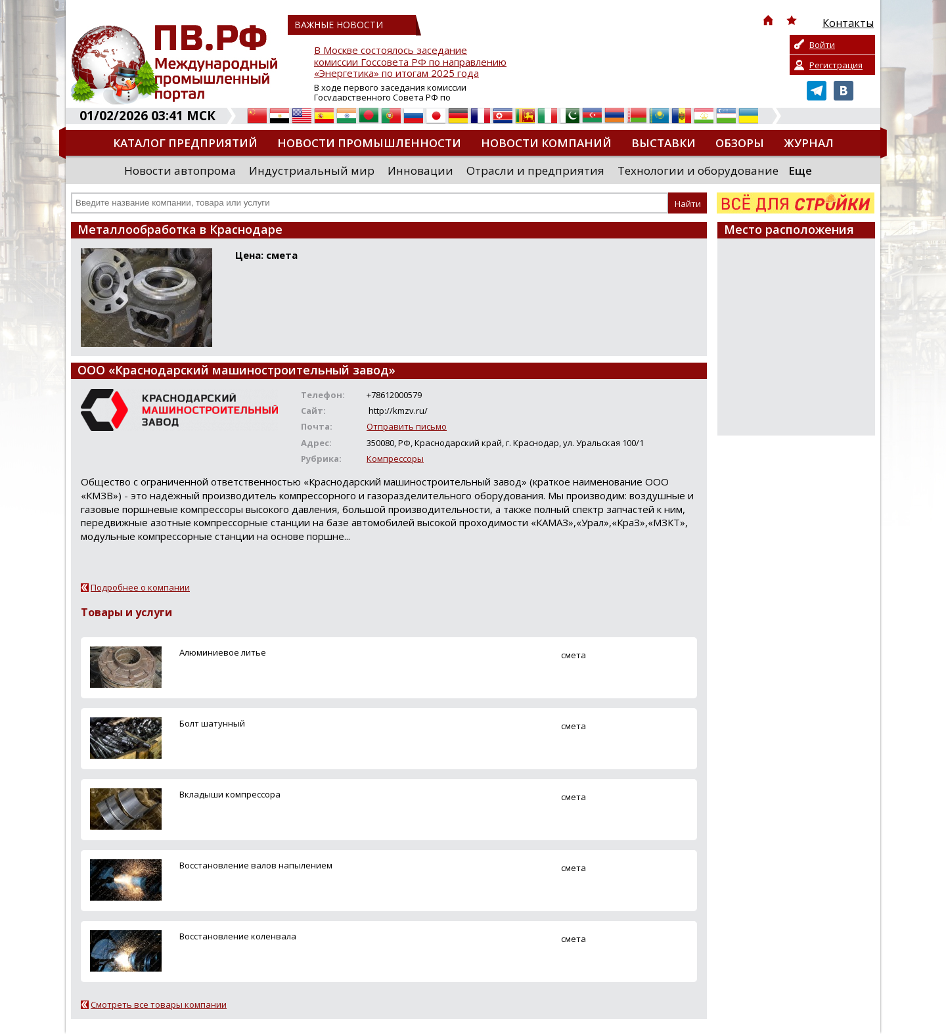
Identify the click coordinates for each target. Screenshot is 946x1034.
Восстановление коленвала (237, 936)
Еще (800, 170)
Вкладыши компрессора (230, 794)
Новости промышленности (369, 142)
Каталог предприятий (185, 142)
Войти (822, 45)
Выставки (663, 142)
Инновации (420, 170)
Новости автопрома (180, 170)
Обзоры (739, 142)
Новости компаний (546, 142)
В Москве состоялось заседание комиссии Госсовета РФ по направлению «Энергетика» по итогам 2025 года (410, 62)
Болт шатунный (212, 723)
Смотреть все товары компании (159, 1004)
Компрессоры (395, 458)
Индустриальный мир (311, 170)
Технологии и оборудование (698, 170)
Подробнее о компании (140, 587)
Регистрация (836, 65)
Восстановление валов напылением (255, 865)
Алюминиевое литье (222, 652)
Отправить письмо (407, 426)
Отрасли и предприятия (535, 170)
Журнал (809, 142)
